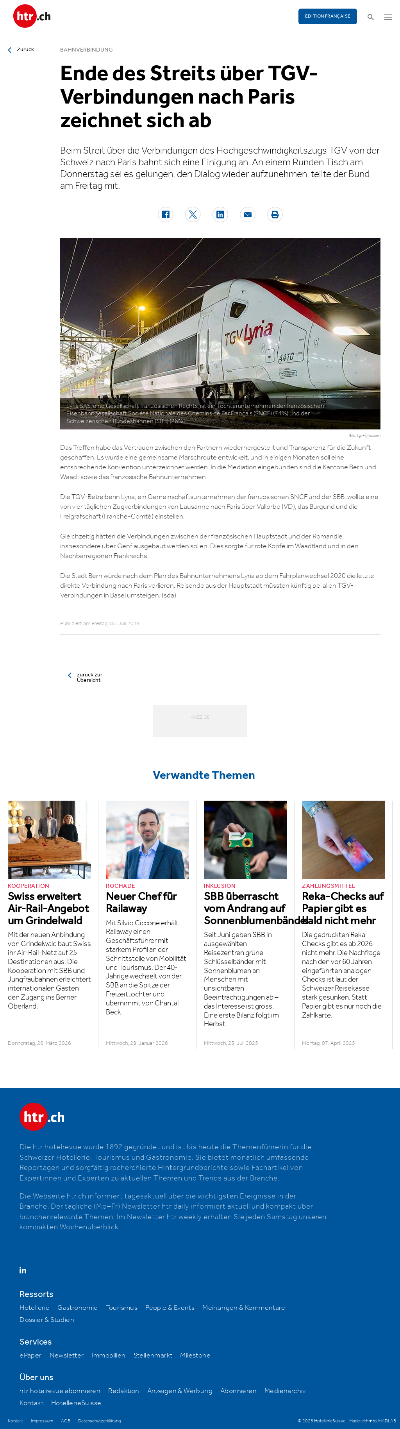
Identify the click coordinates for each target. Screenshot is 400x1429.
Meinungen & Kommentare (243, 1307)
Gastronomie (77, 1307)
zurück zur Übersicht (89, 677)
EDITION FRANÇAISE (328, 16)
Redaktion (123, 1391)
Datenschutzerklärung (99, 1421)
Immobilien (109, 1355)
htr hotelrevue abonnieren (60, 1391)
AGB (65, 1421)
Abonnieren (238, 1391)
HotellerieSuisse (76, 1403)
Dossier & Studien (47, 1320)
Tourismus (122, 1307)
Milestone (195, 1355)
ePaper (30, 1355)
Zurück (25, 49)
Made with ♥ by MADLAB (372, 1421)
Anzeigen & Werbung (179, 1391)
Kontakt (31, 1403)
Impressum (42, 1421)
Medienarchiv (285, 1391)
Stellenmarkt (153, 1355)
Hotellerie (35, 1307)
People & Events (170, 1307)
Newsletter (67, 1355)
